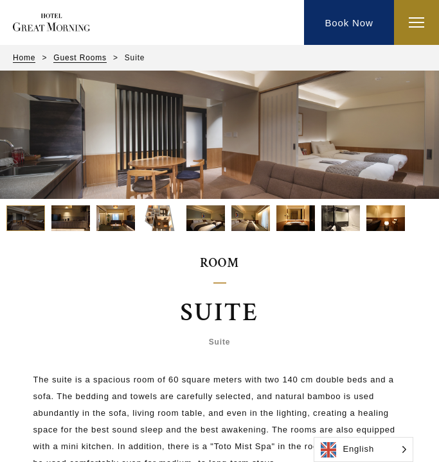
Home (24, 58)
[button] (25, 218)
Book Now (349, 22)
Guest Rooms (80, 58)
